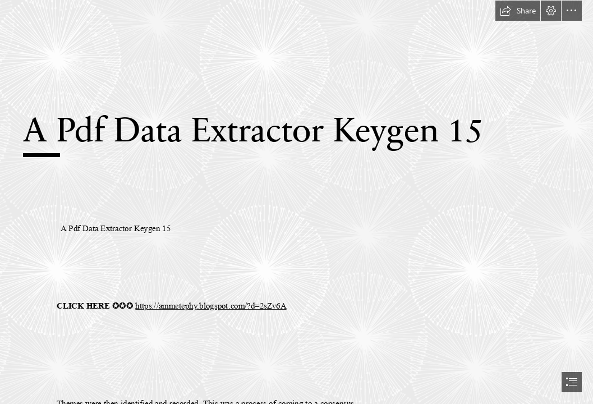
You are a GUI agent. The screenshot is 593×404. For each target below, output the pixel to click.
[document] (296, 202)
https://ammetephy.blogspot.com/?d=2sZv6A (210, 306)
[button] (517, 11)
